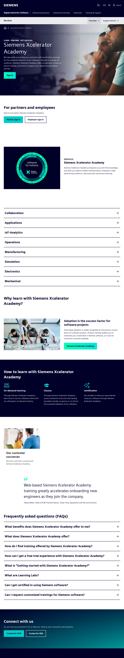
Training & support (93, 13)
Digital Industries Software (16, 13)
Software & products (41, 13)
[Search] (98, 5)
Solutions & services (61, 13)
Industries (78, 13)
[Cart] (109, 5)
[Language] (104, 5)
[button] (10, 75)
